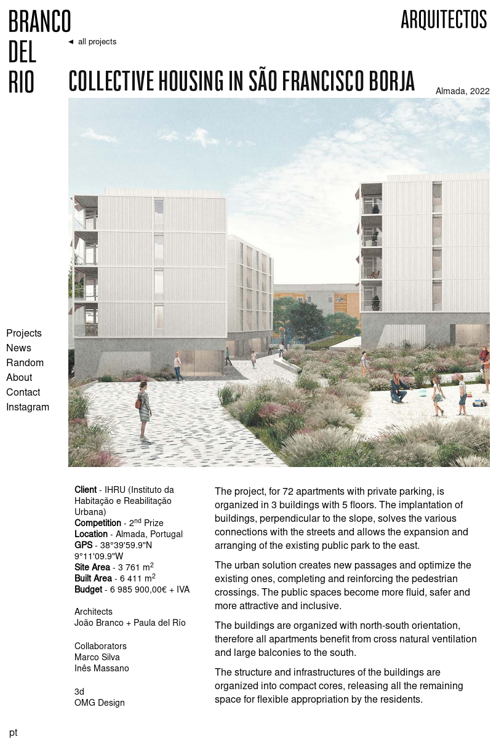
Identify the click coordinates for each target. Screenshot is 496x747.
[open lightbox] (279, 282)
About (19, 378)
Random (25, 364)
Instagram (27, 408)
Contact (23, 393)
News (18, 349)
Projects (24, 334)
